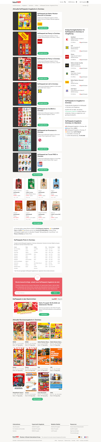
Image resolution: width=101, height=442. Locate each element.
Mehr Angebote (37, 223)
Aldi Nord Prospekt (55, 426)
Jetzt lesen (44, 314)
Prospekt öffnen (43, 28)
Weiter (55, 293)
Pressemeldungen (74, 433)
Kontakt (73, 440)
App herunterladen (74, 431)
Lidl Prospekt (54, 431)
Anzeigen (85, 5)
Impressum (60, 440)
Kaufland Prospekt (36, 429)
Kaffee (36, 5)
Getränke (31, 5)
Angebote (24, 5)
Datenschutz (54, 289)
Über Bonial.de (16, 426)
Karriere (14, 431)
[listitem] (19, 188)
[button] (37, 21)
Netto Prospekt (54, 429)
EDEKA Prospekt (36, 426)
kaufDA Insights (74, 429)
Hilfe (56, 440)
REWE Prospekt (35, 431)
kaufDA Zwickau (16, 5)
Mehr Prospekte (37, 174)
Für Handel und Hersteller (19, 429)
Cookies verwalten (84, 440)
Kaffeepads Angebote (71, 111)
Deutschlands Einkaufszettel (77, 426)
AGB (77, 440)
